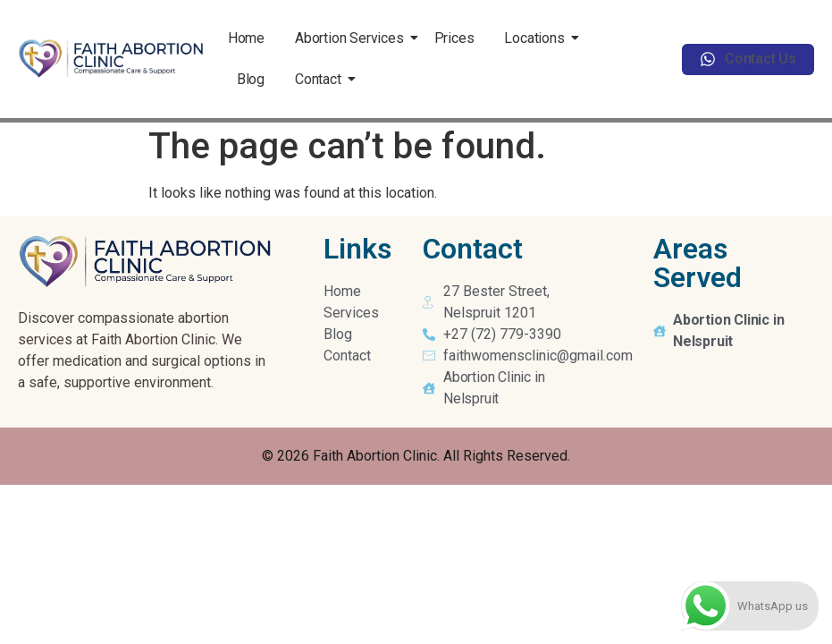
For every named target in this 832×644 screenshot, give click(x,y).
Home (246, 38)
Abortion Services (352, 38)
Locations (537, 38)
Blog (251, 79)
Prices (454, 38)
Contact (321, 79)
